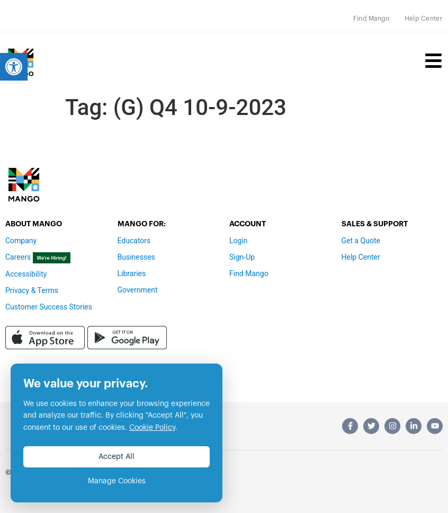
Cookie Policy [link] (152, 427)
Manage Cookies (117, 481)
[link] (14, 67)
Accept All (116, 457)
